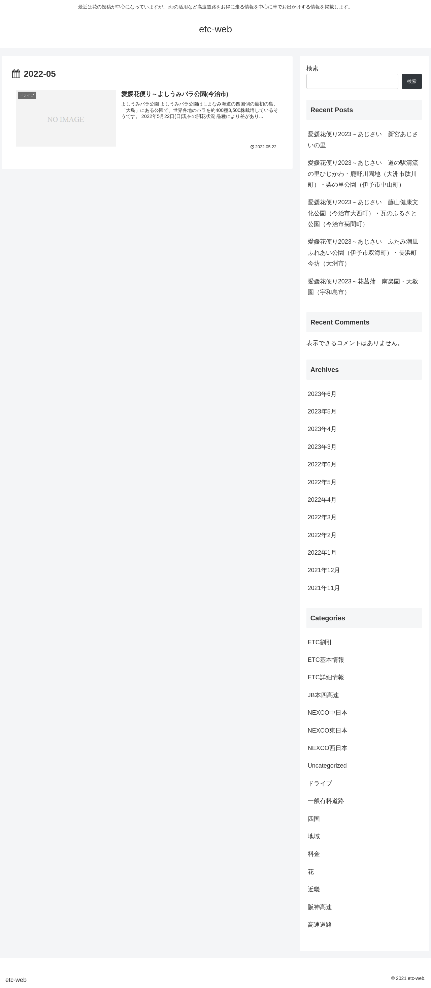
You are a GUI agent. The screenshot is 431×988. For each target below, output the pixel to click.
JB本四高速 (323, 695)
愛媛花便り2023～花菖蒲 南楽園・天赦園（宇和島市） (363, 287)
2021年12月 (324, 570)
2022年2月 (322, 535)
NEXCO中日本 (327, 712)
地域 (314, 836)
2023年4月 (322, 429)
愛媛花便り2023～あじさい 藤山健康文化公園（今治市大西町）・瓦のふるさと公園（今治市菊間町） (363, 213)
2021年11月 (324, 588)
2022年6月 (322, 464)
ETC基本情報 (326, 659)
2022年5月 (322, 482)
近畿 (314, 889)
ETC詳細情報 (326, 677)
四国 (314, 818)
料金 (314, 854)
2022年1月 (322, 552)
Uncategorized (327, 765)
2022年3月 (322, 517)
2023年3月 (322, 446)
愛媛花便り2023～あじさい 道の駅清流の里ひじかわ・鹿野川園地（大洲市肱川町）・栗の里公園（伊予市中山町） (363, 173)
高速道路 (320, 924)
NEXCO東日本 (327, 730)
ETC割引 (320, 642)
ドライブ (320, 783)
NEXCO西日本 (327, 748)
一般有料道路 (326, 801)
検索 (312, 68)
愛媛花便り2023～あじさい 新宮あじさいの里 (363, 139)
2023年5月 (322, 411)
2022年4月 (322, 499)
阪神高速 (320, 907)
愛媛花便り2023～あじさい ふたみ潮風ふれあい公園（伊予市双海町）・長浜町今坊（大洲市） (363, 252)
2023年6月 (322, 394)
